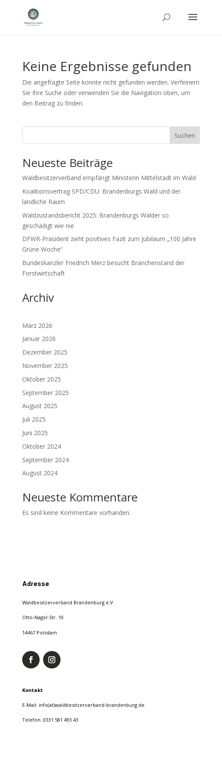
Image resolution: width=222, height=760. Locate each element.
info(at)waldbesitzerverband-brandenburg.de (92, 705)
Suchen (185, 135)
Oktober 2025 (41, 379)
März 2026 (37, 325)
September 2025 (45, 393)
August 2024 (39, 473)
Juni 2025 (35, 433)
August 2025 (39, 406)
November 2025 (45, 365)
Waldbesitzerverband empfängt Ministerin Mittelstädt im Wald (109, 178)
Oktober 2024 (41, 446)
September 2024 (45, 460)
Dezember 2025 (44, 352)
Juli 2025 (34, 419)
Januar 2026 (39, 338)
